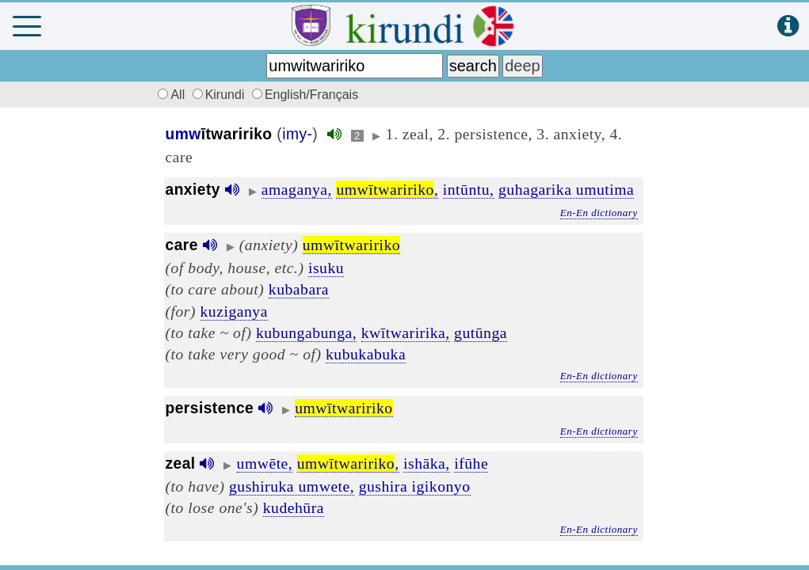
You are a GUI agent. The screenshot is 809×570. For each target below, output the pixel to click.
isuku (326, 267)
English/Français (305, 94)
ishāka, (426, 463)
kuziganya (234, 311)
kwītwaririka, (405, 332)
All (170, 94)
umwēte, (265, 463)
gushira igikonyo (415, 486)
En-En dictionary (599, 212)
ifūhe (471, 463)
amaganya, (296, 189)
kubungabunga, (306, 332)
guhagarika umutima (566, 189)
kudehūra (293, 507)
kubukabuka (366, 354)
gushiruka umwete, (291, 486)
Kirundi (220, 94)
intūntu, (468, 189)
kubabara (299, 289)
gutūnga (480, 332)
